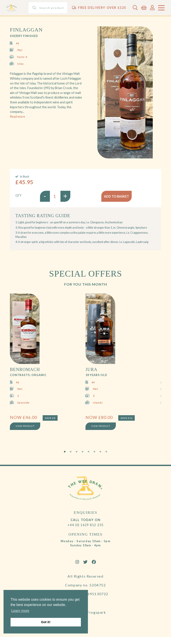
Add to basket (116, 196)
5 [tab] (88, 451)
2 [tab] (70, 451)
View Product (25, 426)
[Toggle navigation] (161, 7)
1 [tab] (64, 451)
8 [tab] (106, 451)
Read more (17, 116)
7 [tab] (100, 451)
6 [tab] (94, 451)
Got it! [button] (45, 622)
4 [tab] (82, 451)
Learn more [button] (20, 611)
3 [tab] (76, 451)
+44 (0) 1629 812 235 (85, 525)
